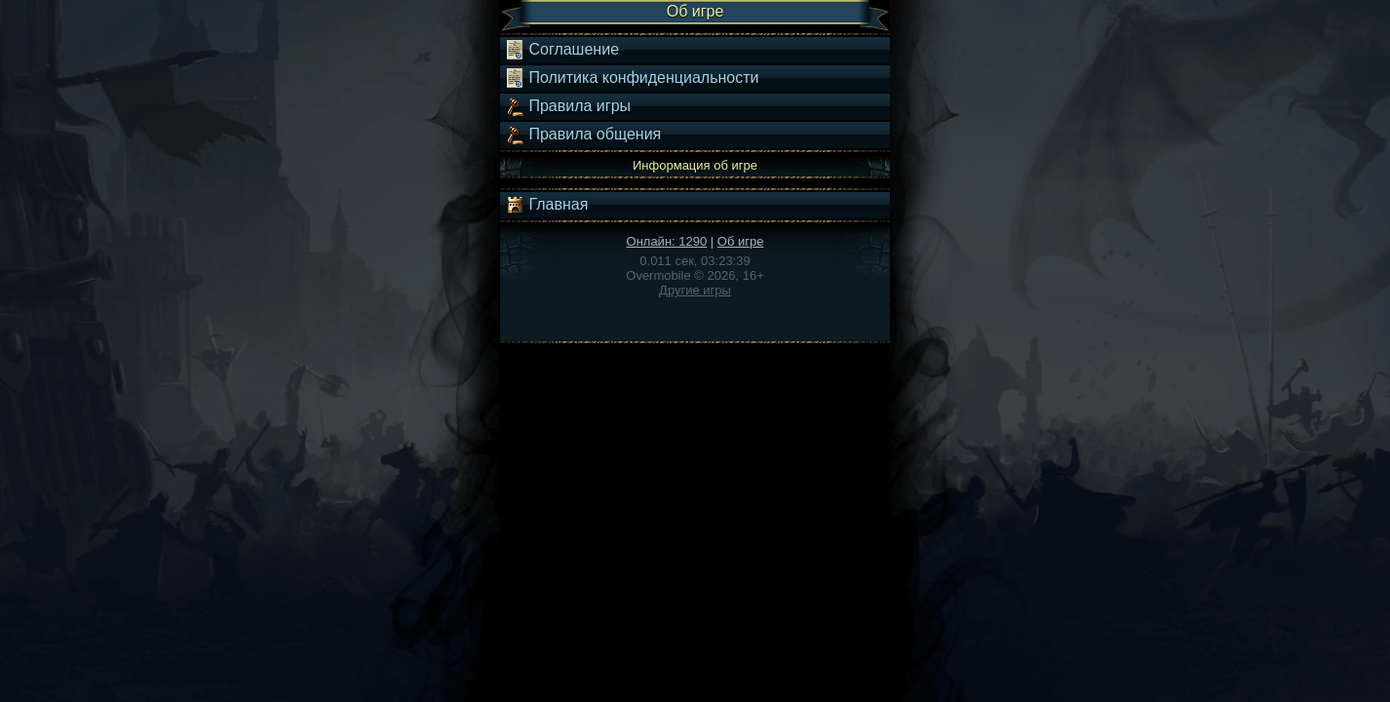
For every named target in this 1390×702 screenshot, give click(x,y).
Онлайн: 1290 (667, 241)
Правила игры (568, 106)
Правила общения (583, 134)
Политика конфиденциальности (631, 78)
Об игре (740, 241)
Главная (546, 204)
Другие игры (695, 290)
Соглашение (562, 49)
